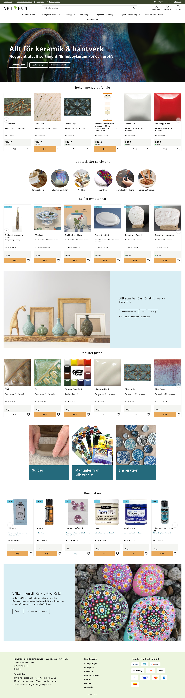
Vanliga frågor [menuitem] (90, 663)
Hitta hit (17, 669)
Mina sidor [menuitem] (89, 687)
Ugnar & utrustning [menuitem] (129, 15)
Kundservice (8, 2)
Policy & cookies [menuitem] (91, 675)
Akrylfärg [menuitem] (84, 15)
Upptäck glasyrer (38, 65)
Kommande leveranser (24, 2)
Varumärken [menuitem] (92, 20)
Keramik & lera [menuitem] (28, 15)
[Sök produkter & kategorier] (89, 8)
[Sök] (133, 8)
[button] (167, 8)
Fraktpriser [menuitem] (89, 667)
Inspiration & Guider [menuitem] (154, 15)
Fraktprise (40, 2)
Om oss (18, 611)
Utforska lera (18, 64)
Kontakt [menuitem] (88, 679)
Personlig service (54, 2)
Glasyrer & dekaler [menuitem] (50, 15)
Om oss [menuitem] (87, 683)
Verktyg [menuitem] (69, 15)
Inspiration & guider (59, 65)
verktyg (153, 312)
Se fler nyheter (92, 199)
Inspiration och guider (37, 611)
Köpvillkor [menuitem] (88, 671)
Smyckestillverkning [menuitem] (104, 15)
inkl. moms (177, 2)
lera (143, 312)
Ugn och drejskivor (129, 312)
